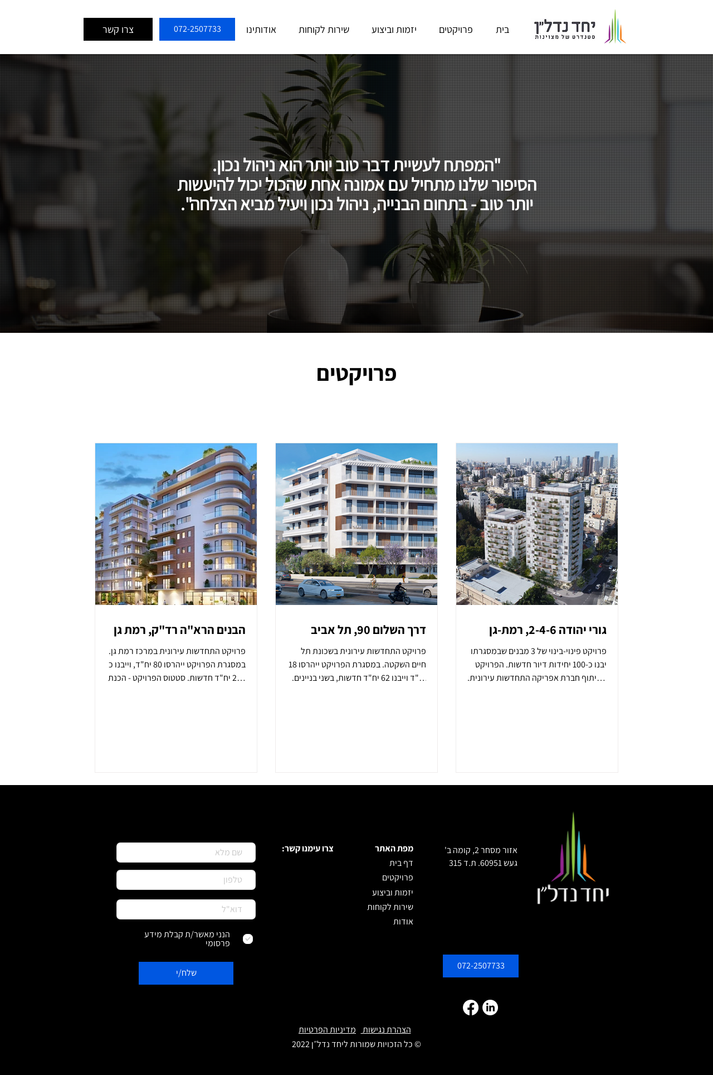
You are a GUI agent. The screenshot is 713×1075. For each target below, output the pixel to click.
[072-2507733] (197, 29)
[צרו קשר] (118, 29)
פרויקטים (356, 372)
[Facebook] (470, 1007)
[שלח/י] (186, 973)
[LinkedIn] (490, 1007)
